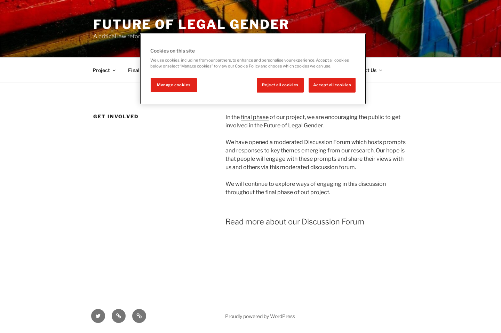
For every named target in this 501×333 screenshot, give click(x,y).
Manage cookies (174, 84)
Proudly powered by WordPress (260, 316)
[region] (253, 69)
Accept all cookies (332, 84)
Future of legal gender (191, 24)
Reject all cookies (280, 84)
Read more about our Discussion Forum (294, 221)
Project (105, 70)
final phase (255, 117)
